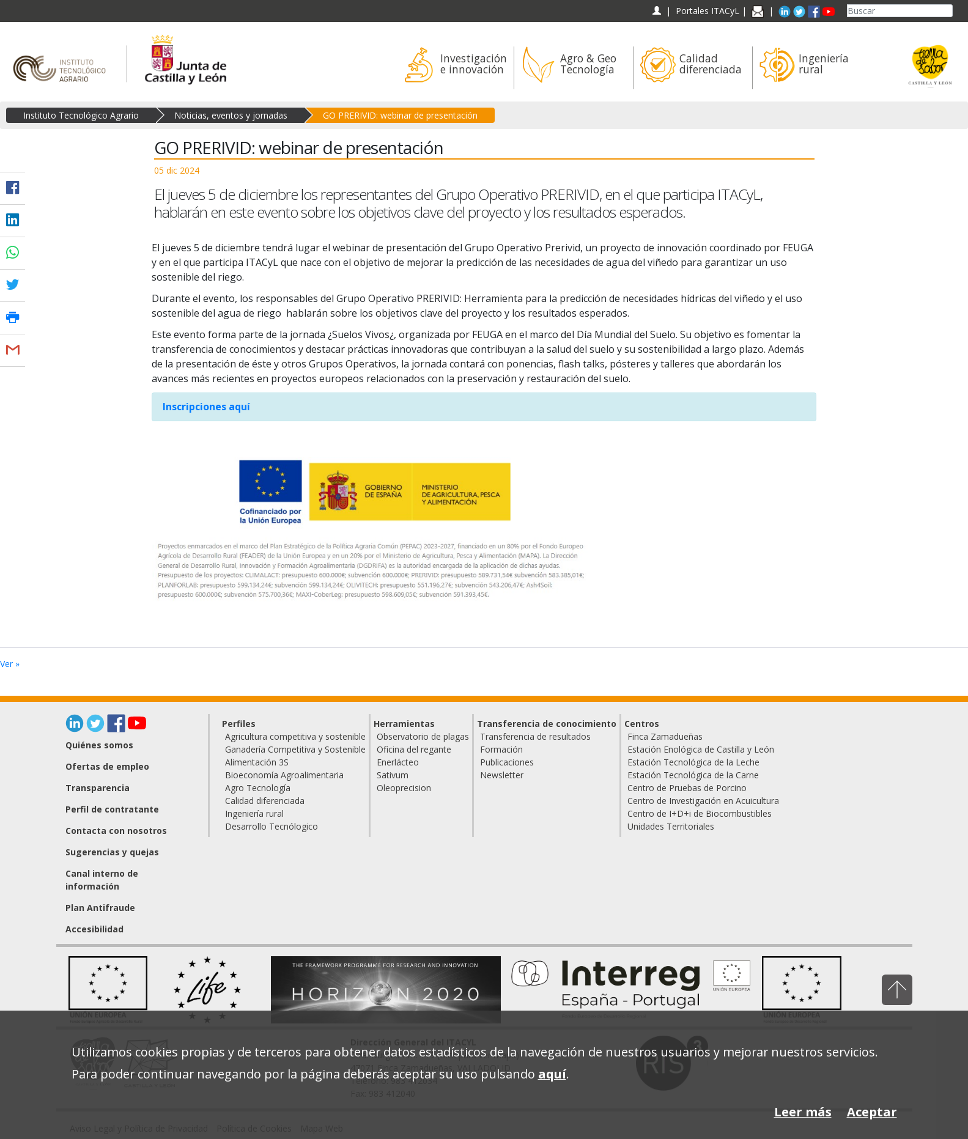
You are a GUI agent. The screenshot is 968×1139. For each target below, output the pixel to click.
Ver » (10, 663)
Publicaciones (507, 762)
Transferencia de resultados (535, 736)
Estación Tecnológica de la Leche (693, 762)
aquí (552, 1074)
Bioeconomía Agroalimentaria (284, 775)
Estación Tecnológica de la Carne (693, 775)
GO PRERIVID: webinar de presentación (400, 115)
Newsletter (501, 775)
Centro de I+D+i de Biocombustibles (699, 813)
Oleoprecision (404, 788)
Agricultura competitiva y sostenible (295, 736)
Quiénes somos (99, 745)
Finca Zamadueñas (665, 736)
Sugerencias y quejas (112, 852)
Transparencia (97, 788)
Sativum (392, 775)
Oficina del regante (414, 749)
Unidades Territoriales (670, 826)
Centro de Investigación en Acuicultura (703, 800)
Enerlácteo (398, 762)
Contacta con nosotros (116, 830)
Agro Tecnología (257, 788)
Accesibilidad (94, 929)
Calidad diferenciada (265, 800)
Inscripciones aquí (206, 406)
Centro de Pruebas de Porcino (687, 788)
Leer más (803, 1112)
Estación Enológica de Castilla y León (700, 749)
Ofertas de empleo (107, 766)
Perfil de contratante (112, 809)
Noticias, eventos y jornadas (230, 115)
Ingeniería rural (254, 813)
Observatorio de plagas (423, 736)
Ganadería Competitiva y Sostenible (295, 749)
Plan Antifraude (100, 907)
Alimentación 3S (257, 762)
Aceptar (872, 1112)
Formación (501, 749)
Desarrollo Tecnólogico (271, 826)
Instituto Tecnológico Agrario (81, 115)
